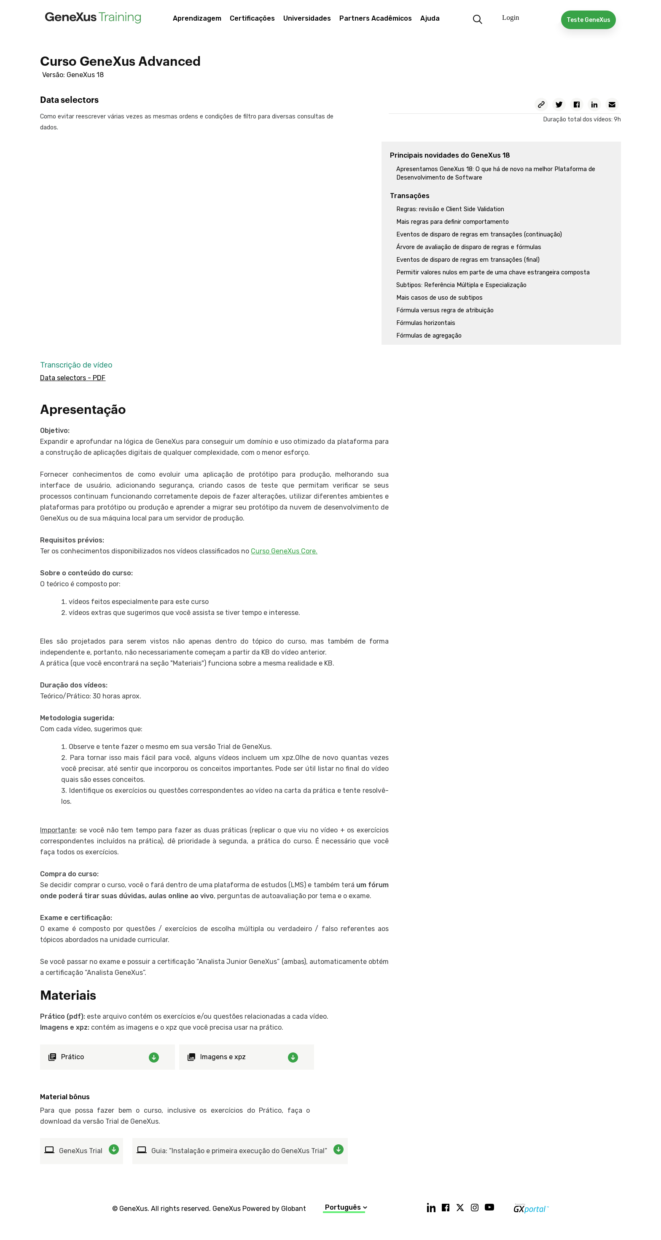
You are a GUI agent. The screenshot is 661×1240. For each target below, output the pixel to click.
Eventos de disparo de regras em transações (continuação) (479, 234)
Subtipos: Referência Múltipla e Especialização (461, 285)
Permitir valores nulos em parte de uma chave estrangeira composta (493, 272)
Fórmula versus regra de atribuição (445, 310)
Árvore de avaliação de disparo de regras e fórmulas (468, 247)
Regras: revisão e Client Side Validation (450, 209)
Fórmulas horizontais (425, 323)
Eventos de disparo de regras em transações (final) (468, 259)
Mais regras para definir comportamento (452, 221)
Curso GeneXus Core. (284, 551)
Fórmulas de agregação (429, 335)
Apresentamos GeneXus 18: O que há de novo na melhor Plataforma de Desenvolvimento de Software (495, 173)
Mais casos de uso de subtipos (439, 297)
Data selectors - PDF (72, 378)
